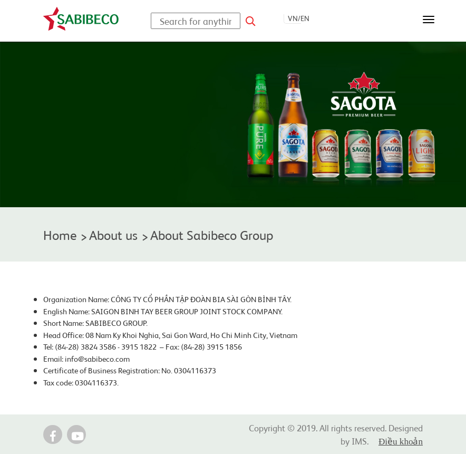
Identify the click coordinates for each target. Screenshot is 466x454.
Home (59, 234)
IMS (359, 440)
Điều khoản (400, 442)
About (113, 234)
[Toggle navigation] (428, 19)
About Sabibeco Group (212, 234)
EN (304, 18)
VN (293, 18)
